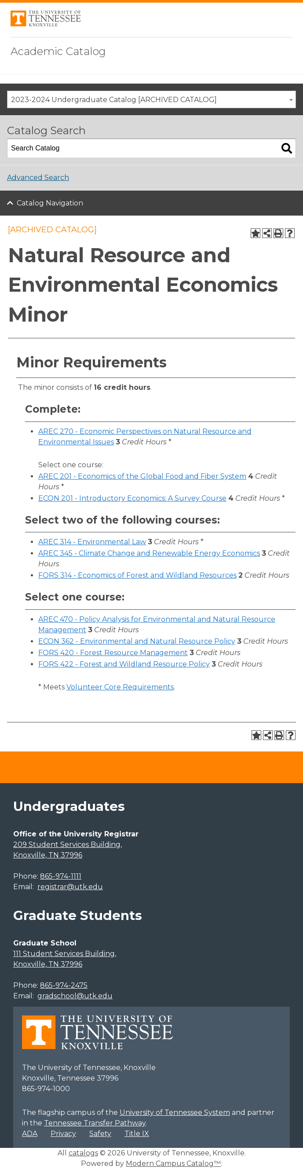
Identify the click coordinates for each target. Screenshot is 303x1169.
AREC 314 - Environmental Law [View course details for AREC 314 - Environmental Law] (92, 542)
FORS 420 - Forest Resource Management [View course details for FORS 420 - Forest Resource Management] (113, 653)
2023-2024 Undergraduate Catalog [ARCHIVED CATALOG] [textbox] (114, 99)
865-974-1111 (60, 876)
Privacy (63, 1133)
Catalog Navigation (50, 203)
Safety (100, 1133)
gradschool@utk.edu (75, 996)
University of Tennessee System (175, 1112)
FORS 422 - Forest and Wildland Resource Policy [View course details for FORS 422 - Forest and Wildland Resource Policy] (124, 664)
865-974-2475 (64, 985)
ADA (29, 1133)
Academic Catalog (58, 51)
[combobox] (151, 99)
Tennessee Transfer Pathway (95, 1123)
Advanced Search (38, 177)
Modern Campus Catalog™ (173, 1163)
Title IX (136, 1133)
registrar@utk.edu (70, 887)
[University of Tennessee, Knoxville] (46, 24)
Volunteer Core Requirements (120, 687)
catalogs (83, 1153)
